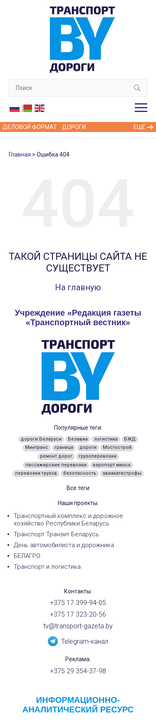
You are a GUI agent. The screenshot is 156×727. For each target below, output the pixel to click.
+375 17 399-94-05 (78, 603)
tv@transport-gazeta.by (78, 626)
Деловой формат (29, 127)
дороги (88, 447)
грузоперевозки (97, 456)
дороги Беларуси (41, 439)
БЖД (130, 439)
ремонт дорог (56, 456)
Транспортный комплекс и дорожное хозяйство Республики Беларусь (68, 519)
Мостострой (117, 447)
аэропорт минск (112, 465)
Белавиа (78, 439)
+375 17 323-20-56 (78, 614)
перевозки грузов (36, 473)
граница (63, 447)
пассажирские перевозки (56, 465)
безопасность (80, 473)
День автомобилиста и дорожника (64, 545)
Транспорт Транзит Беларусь (56, 534)
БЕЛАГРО (27, 556)
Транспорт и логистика (47, 566)
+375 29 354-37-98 (78, 671)
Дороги (74, 127)
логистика (106, 439)
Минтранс (36, 447)
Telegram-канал (78, 641)
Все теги (78, 488)
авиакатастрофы (122, 473)
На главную (78, 287)
